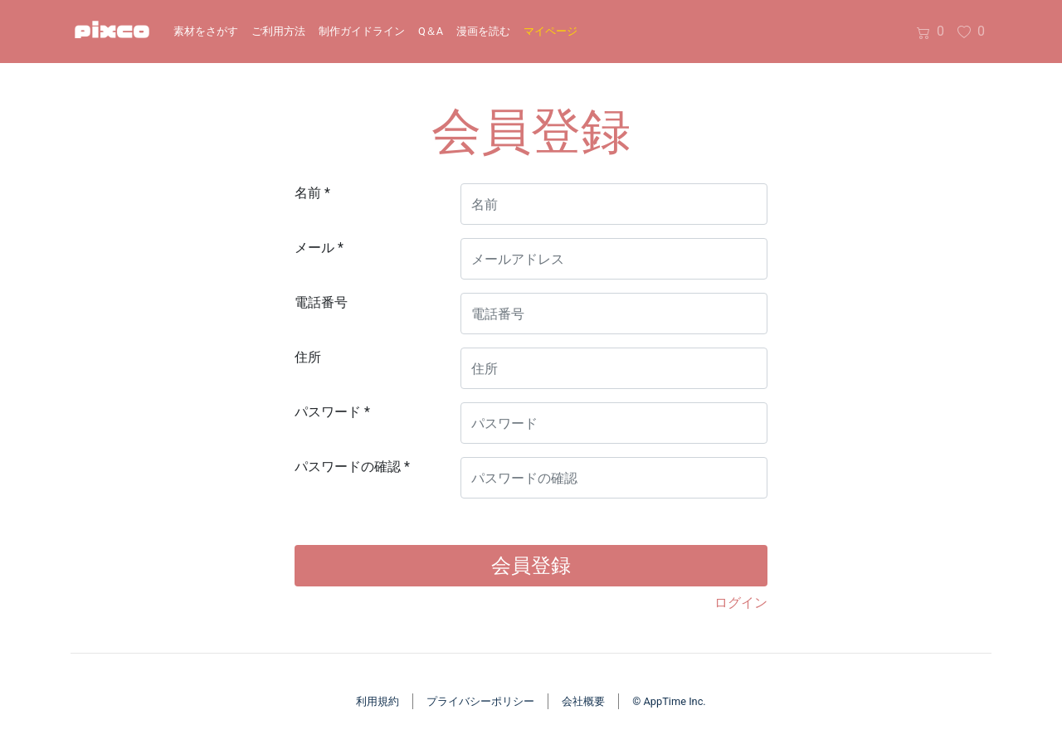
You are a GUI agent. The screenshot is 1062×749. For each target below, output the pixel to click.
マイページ (550, 31)
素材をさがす (205, 31)
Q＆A (430, 31)
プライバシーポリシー (480, 701)
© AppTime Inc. (669, 701)
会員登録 (531, 565)
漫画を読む (483, 31)
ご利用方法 (278, 31)
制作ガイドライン (362, 31)
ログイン (740, 602)
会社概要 (583, 701)
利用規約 (377, 701)
